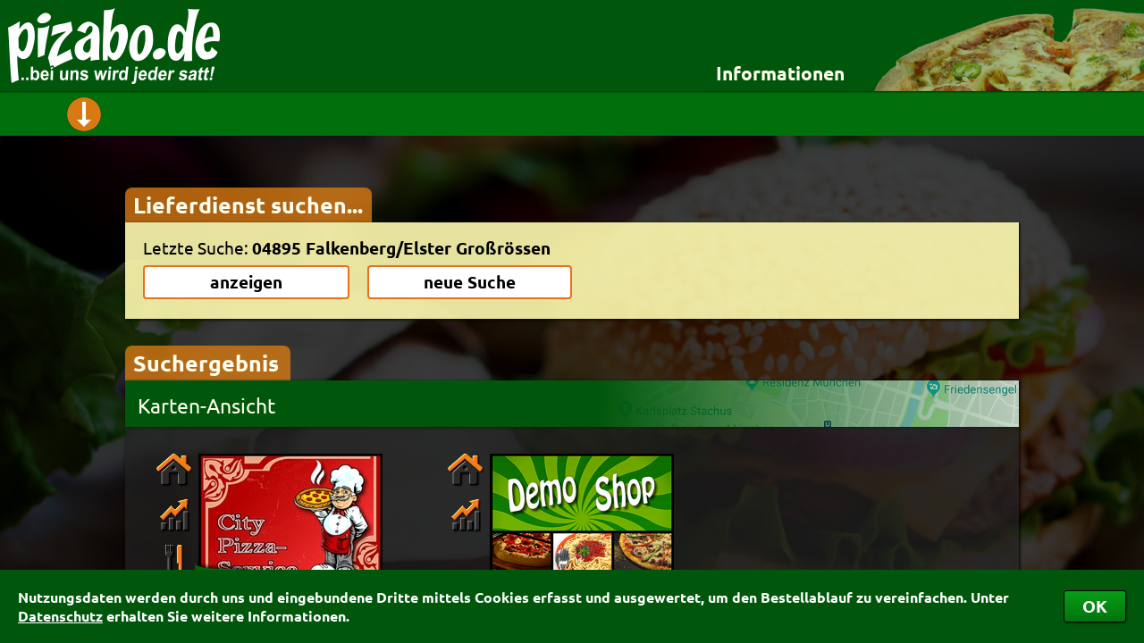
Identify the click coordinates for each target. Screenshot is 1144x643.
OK (1094, 606)
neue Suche (470, 282)
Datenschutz (60, 615)
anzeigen (246, 282)
